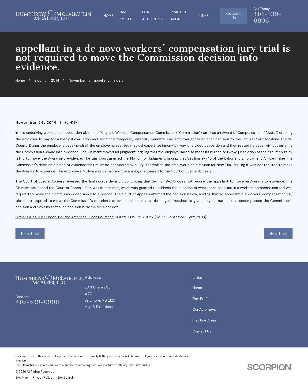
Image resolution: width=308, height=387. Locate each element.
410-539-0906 (267, 17)
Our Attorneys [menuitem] (152, 16)
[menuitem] (21, 378)
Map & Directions (99, 306)
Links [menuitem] (204, 15)
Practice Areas (204, 320)
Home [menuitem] (108, 15)
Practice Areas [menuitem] (179, 16)
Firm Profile (201, 298)
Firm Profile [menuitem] (125, 16)
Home (197, 287)
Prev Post (30, 233)
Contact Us (233, 15)
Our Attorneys (204, 309)
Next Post (278, 233)
